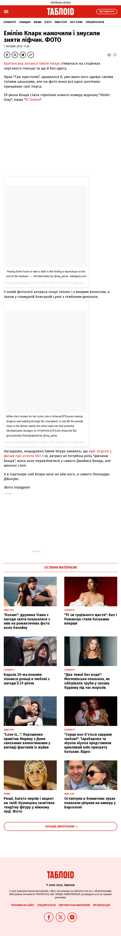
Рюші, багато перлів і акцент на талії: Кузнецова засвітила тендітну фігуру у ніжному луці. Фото (29, 805)
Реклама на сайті (22, 905)
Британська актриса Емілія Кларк (32, 63)
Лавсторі (60, 22)
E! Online (32, 99)
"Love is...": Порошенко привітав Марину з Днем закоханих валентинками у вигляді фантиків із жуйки (27, 740)
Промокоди (101, 905)
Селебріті (9, 22)
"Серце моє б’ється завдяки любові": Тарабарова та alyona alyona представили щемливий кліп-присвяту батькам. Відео (88, 743)
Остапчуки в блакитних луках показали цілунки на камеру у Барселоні (90, 802)
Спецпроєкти (95, 22)
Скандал (25, 22)
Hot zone (76, 22)
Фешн (37, 22)
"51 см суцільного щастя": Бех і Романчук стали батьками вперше (90, 619)
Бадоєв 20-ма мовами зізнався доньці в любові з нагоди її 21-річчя (27, 678)
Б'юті (47, 22)
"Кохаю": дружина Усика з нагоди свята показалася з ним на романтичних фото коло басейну (27, 621)
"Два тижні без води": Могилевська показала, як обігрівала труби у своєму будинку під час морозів (87, 681)
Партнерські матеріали (74, 905)
